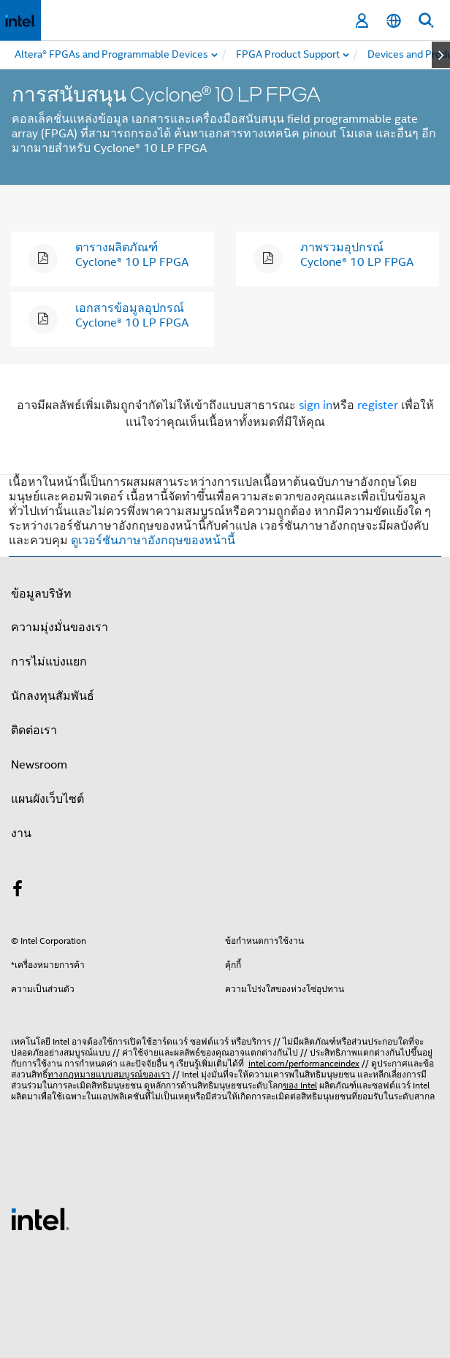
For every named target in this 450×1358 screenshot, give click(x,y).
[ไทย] (394, 21)
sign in (315, 405)
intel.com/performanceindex (303, 1063)
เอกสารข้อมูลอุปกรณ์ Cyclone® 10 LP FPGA (131, 315)
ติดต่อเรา (34, 730)
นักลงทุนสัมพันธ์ (52, 696)
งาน (21, 833)
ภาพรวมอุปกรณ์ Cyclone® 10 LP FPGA (356, 255)
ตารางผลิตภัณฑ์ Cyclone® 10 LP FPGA (131, 255)
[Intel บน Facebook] (17, 891)
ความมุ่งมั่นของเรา (59, 627)
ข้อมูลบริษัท (41, 594)
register (377, 405)
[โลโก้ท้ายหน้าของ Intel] (40, 1218)
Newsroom (39, 765)
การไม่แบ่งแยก (49, 662)
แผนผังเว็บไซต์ (47, 799)
